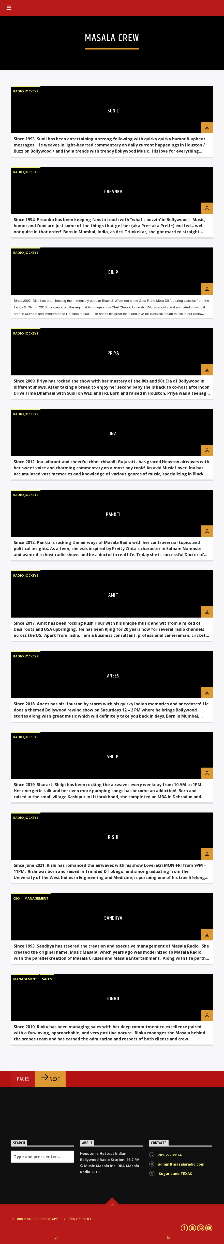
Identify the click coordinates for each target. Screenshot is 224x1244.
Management (36, 898)
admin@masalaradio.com (181, 1164)
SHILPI (113, 757)
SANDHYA (113, 918)
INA (113, 434)
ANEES (113, 676)
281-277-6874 (169, 1154)
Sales (47, 979)
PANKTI (113, 514)
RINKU (113, 999)
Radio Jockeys (25, 91)
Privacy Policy (80, 1219)
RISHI (113, 837)
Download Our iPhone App (37, 1219)
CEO (16, 898)
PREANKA (113, 192)
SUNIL (113, 111)
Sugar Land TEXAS (175, 1173)
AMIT (113, 595)
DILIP (113, 272)
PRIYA (113, 353)
